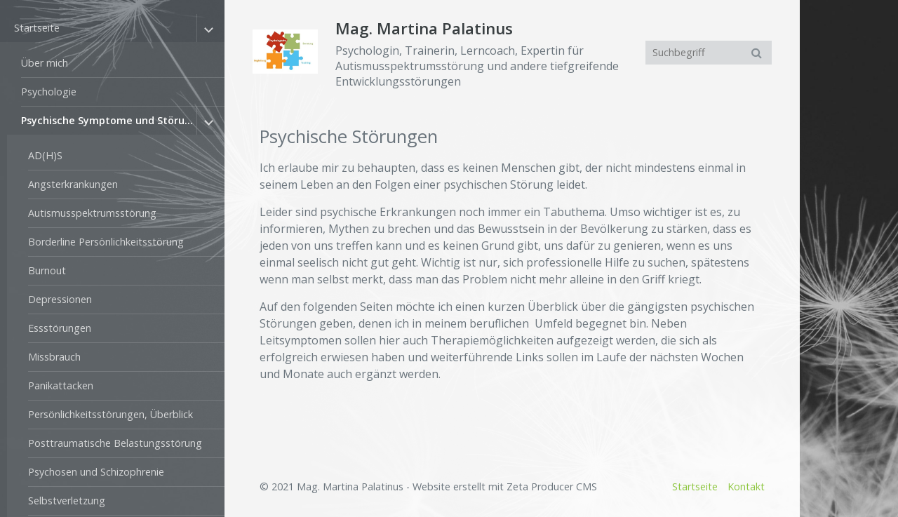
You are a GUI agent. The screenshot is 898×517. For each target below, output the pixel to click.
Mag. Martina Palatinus (424, 28)
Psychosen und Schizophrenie (96, 471)
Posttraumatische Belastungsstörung (115, 443)
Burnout (47, 270)
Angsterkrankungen (73, 184)
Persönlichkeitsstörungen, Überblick (110, 414)
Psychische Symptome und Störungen (108, 120)
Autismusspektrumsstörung (92, 213)
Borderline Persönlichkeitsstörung (106, 241)
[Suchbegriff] (708, 53)
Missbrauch (54, 356)
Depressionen (60, 299)
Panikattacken (60, 385)
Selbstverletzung (66, 500)
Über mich (44, 62)
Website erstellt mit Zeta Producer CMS (505, 486)
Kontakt (746, 486)
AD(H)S (45, 155)
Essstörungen (59, 328)
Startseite (37, 27)
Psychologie (48, 91)
